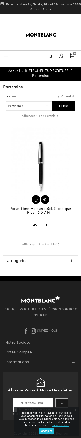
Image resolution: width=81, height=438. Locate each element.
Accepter (46, 431)
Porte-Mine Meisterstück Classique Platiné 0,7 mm (40, 211)
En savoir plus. (60, 425)
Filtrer (63, 105)
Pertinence (29, 106)
